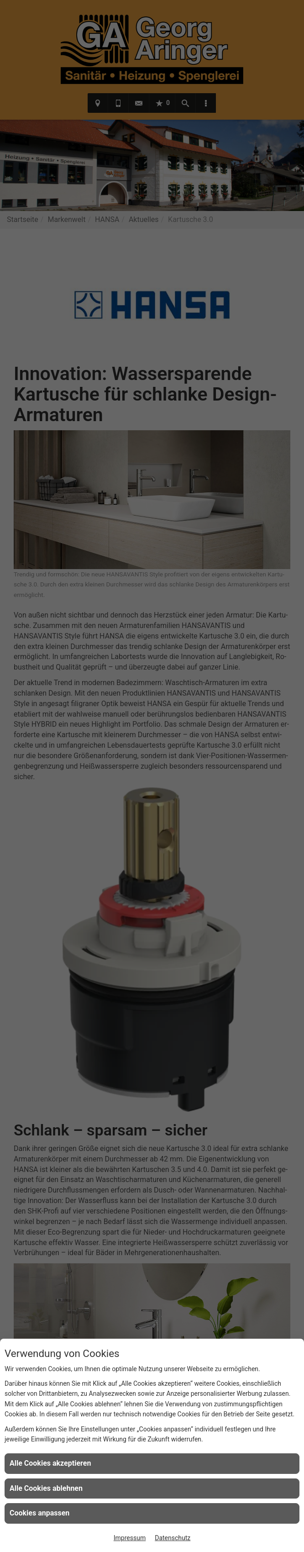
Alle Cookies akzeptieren (50, 1463)
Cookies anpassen (39, 1513)
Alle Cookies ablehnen (46, 1488)
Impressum (130, 1537)
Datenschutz (172, 1537)
